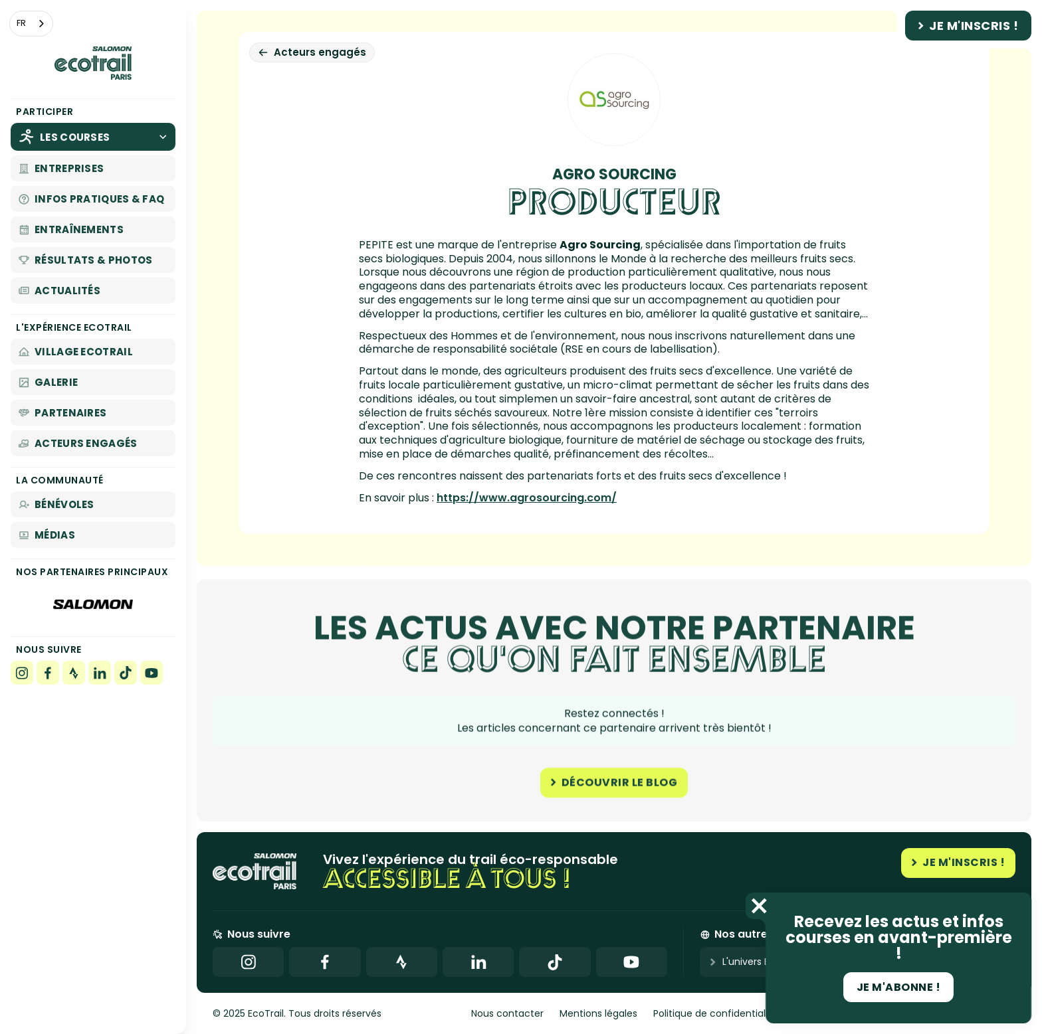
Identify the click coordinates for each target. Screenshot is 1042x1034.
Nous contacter (507, 1014)
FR (21, 23)
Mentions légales (598, 1014)
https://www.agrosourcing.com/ (527, 497)
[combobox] (31, 24)
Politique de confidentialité (715, 1014)
